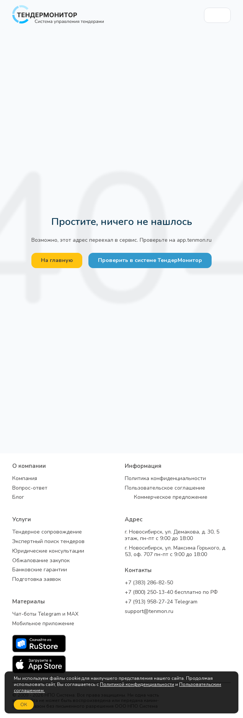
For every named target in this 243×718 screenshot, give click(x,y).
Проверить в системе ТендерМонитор (150, 260)
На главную (57, 260)
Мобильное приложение (43, 624)
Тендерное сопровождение (47, 532)
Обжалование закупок (41, 561)
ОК (23, 705)
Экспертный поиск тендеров (48, 541)
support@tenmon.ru (149, 611)
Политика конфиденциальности (165, 478)
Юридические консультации (48, 551)
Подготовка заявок (36, 579)
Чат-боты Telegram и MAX (45, 614)
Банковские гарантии (39, 570)
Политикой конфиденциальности (137, 684)
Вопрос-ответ (29, 488)
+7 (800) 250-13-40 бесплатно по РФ (171, 592)
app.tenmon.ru (194, 240)
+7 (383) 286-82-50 (149, 583)
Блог (18, 497)
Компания (24, 478)
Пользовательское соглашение (165, 488)
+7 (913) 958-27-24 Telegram (161, 602)
